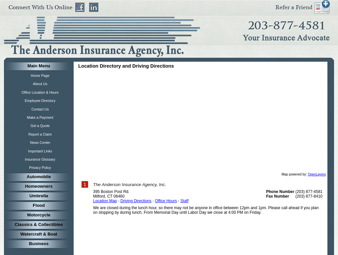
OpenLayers (317, 174)
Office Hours (166, 201)
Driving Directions (136, 201)
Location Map (105, 201)
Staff (184, 201)
